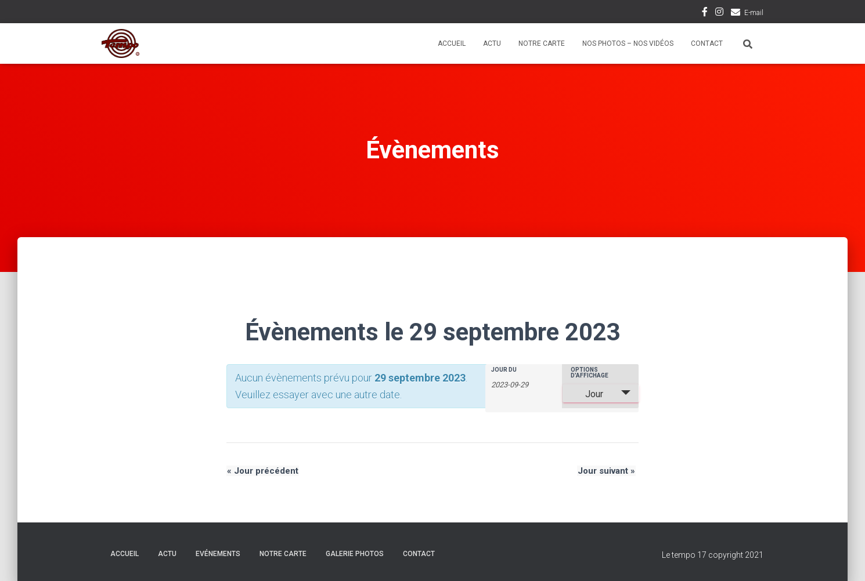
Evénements (218, 554)
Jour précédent (262, 471)
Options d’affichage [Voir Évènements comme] (589, 373)
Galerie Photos (355, 554)
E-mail (753, 13)
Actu (492, 43)
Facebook (705, 13)
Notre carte (541, 43)
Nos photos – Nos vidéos (627, 43)
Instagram (719, 13)
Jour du (504, 370)
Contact (707, 43)
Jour (587, 394)
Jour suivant (607, 471)
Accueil (452, 43)
